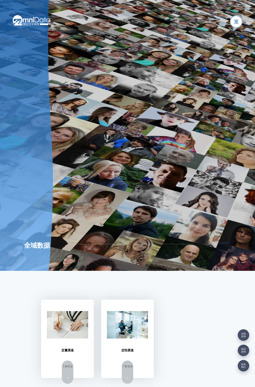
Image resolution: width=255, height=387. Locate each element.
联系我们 (243, 365)
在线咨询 (243, 335)
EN (25, 23)
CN (15, 23)
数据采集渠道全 (215, 244)
